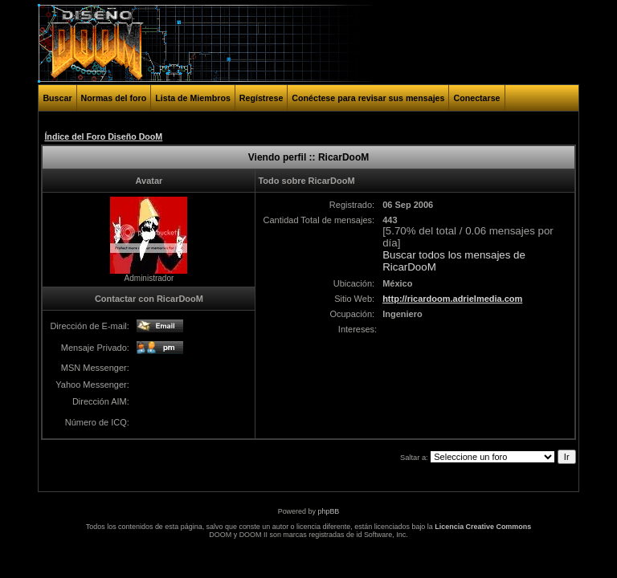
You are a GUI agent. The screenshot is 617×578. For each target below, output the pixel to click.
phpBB (328, 511)
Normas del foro (114, 98)
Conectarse (476, 98)
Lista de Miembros (193, 98)
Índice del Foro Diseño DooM (103, 136)
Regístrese (261, 98)
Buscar (57, 98)
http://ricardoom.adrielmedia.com (452, 298)
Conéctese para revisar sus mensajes (368, 98)
